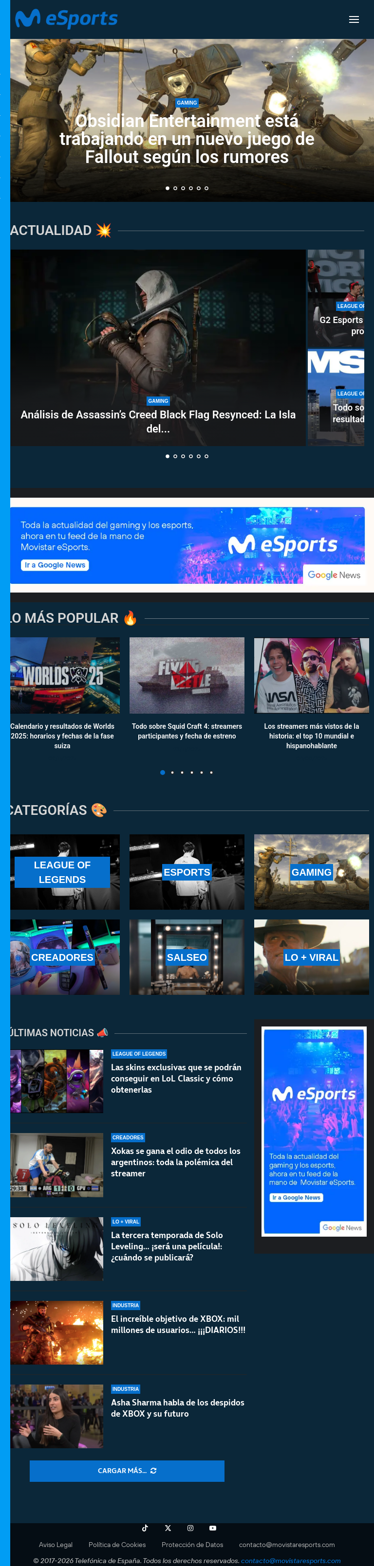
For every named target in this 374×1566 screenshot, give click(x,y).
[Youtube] (212, 1528)
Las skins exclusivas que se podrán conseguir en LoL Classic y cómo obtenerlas (176, 1079)
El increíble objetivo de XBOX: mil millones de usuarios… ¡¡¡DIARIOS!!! (178, 1325)
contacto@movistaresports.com (287, 1544)
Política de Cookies (117, 1544)
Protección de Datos (192, 1544)
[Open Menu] (354, 19)
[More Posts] (127, 1471)
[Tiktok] (145, 1528)
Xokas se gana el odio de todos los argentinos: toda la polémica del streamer (176, 1162)
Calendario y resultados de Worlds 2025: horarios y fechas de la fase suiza (62, 736)
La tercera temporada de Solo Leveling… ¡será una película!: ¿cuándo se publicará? (167, 1246)
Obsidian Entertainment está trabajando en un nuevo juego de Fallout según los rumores (187, 139)
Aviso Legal (56, 1544)
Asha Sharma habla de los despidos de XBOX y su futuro (177, 1415)
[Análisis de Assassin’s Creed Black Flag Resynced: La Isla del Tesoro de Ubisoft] (158, 348)
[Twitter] (168, 1528)
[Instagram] (190, 1528)
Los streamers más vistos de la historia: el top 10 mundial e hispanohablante (311, 736)
